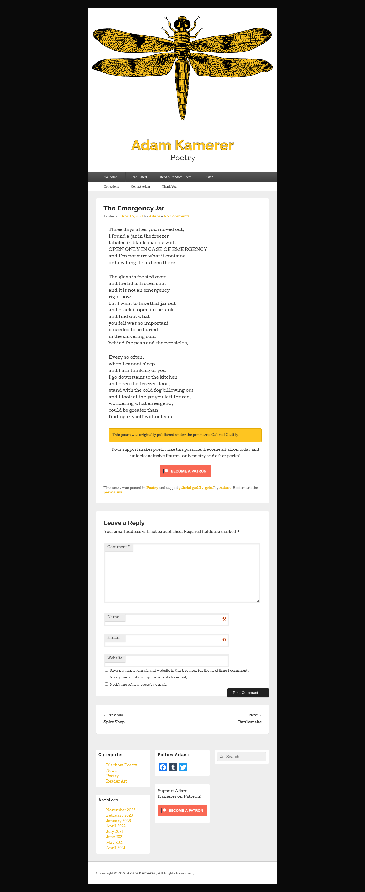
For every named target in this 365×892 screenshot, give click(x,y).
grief (209, 488)
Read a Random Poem (176, 177)
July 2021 (114, 832)
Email (113, 638)
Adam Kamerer (182, 145)
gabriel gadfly (191, 488)
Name (113, 617)
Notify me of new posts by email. (138, 685)
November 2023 (120, 810)
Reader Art (116, 782)
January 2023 (118, 821)
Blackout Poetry (121, 765)
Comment (118, 547)
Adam (154, 216)
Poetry (152, 488)
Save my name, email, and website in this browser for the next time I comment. (179, 671)
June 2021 (115, 837)
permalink (112, 492)
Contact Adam (140, 186)
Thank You (169, 186)
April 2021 (115, 848)
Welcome (111, 177)
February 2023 (119, 816)
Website (114, 658)
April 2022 (116, 826)
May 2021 (115, 843)
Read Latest (138, 177)
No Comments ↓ (178, 216)
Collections (111, 186)
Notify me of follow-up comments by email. (148, 677)
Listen (208, 177)
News (111, 771)
